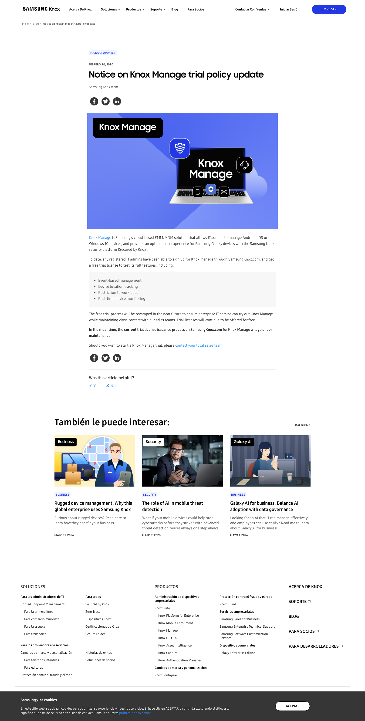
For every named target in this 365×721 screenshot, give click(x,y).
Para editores (33, 668)
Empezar (329, 9)
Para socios (195, 9)
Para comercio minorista (41, 619)
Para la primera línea (38, 612)
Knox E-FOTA (167, 638)
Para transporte (35, 634)
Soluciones (32, 586)
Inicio (25, 23)
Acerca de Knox (80, 9)
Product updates (103, 52)
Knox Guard (228, 604)
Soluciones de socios (100, 660)
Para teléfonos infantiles (41, 660)
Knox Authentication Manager (179, 660)
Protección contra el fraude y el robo (46, 675)
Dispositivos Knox (98, 619)
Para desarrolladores (314, 646)
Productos (166, 586)
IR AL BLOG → (302, 425)
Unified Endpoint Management (42, 604)
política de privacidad (135, 713)
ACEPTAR (293, 706)
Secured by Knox (97, 604)
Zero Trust (92, 612)
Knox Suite (162, 608)
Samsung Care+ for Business (240, 619)
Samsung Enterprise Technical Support (247, 627)
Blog (174, 9)
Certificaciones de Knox (102, 627)
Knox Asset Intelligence (175, 645)
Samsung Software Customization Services (244, 636)
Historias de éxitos (98, 653)
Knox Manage (100, 237)
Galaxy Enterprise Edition (238, 653)
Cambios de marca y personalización (46, 653)
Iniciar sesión (289, 9)
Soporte (298, 601)
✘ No (111, 385)
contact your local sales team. (199, 345)
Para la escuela (34, 627)
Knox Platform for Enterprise (178, 616)
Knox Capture (167, 653)
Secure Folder (95, 634)
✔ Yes (94, 385)
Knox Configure (166, 675)
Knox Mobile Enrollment (175, 623)
